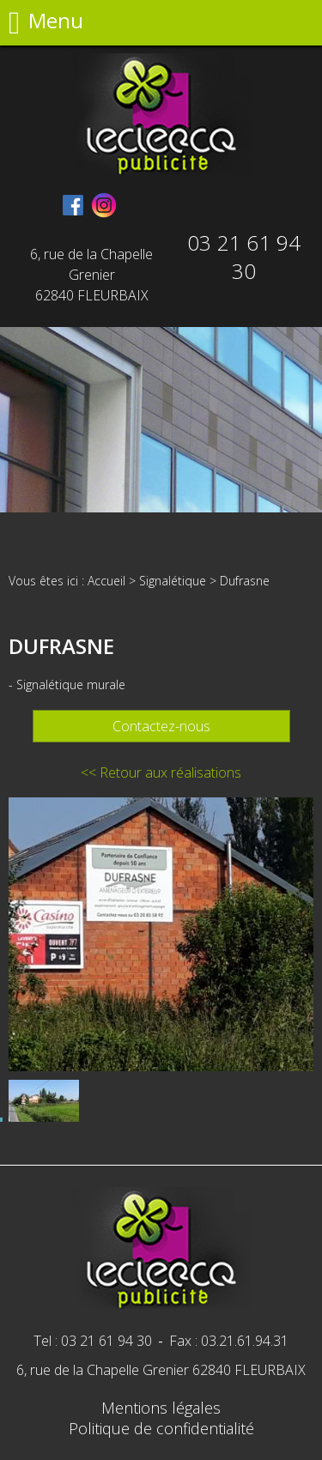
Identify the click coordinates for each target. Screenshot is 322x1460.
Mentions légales (161, 1407)
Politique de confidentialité (161, 1428)
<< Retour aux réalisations (161, 772)
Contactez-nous (161, 726)
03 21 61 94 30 (244, 256)
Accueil (106, 580)
